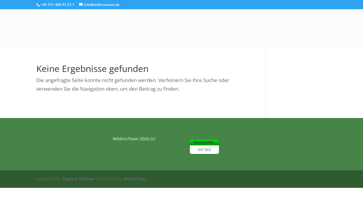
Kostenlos (155, 21)
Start (50, 21)
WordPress (135, 179)
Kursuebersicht (216, 21)
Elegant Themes (78, 179)
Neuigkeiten (86, 21)
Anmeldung (181, 35)
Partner (261, 21)
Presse (124, 21)
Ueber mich (293, 21)
